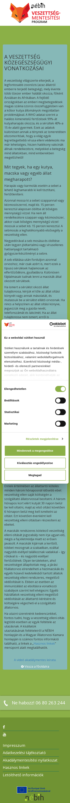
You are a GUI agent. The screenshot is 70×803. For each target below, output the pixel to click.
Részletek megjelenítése (42, 438)
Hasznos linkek (44, 643)
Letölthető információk (23, 774)
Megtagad (34, 475)
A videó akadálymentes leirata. (35, 660)
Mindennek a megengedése (35, 450)
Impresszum (14, 745)
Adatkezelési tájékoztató (24, 752)
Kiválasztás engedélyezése (35, 463)
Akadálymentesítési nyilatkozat (30, 760)
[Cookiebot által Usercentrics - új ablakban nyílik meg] (50, 324)
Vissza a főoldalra (35, 666)
